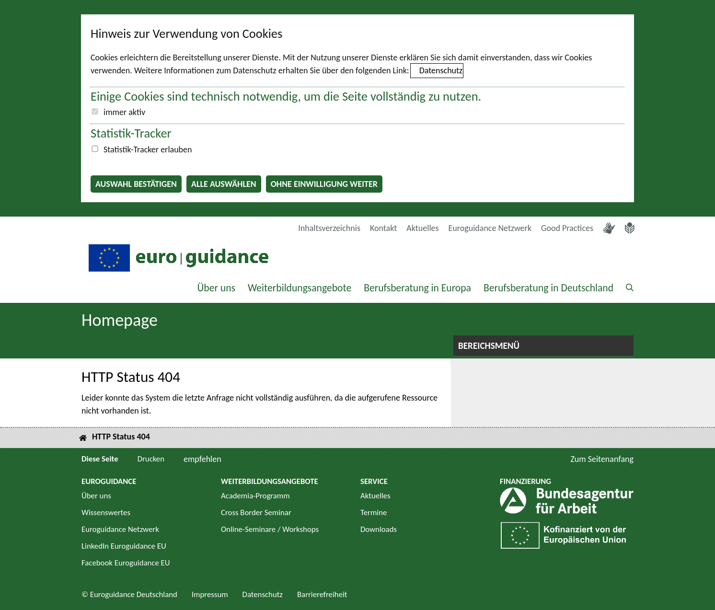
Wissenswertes (105, 512)
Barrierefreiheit (322, 594)
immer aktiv (124, 112)
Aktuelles (422, 228)
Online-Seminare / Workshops (270, 529)
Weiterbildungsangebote (299, 287)
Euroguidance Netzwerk (490, 228)
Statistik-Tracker (131, 133)
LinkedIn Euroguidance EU (123, 546)
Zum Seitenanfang (602, 459)
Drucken (151, 459)
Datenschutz (440, 70)
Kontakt (383, 228)
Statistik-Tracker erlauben (148, 149)
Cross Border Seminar (256, 512)
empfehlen (202, 459)
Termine (373, 512)
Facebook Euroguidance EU (125, 563)
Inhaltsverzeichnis (329, 228)
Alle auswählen (223, 184)
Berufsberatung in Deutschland (548, 287)
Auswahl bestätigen (136, 184)
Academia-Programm (255, 496)
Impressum (210, 594)
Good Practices (567, 228)
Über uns (216, 287)
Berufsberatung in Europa (417, 287)
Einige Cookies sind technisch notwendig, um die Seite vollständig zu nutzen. (286, 96)
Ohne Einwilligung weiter (324, 184)
